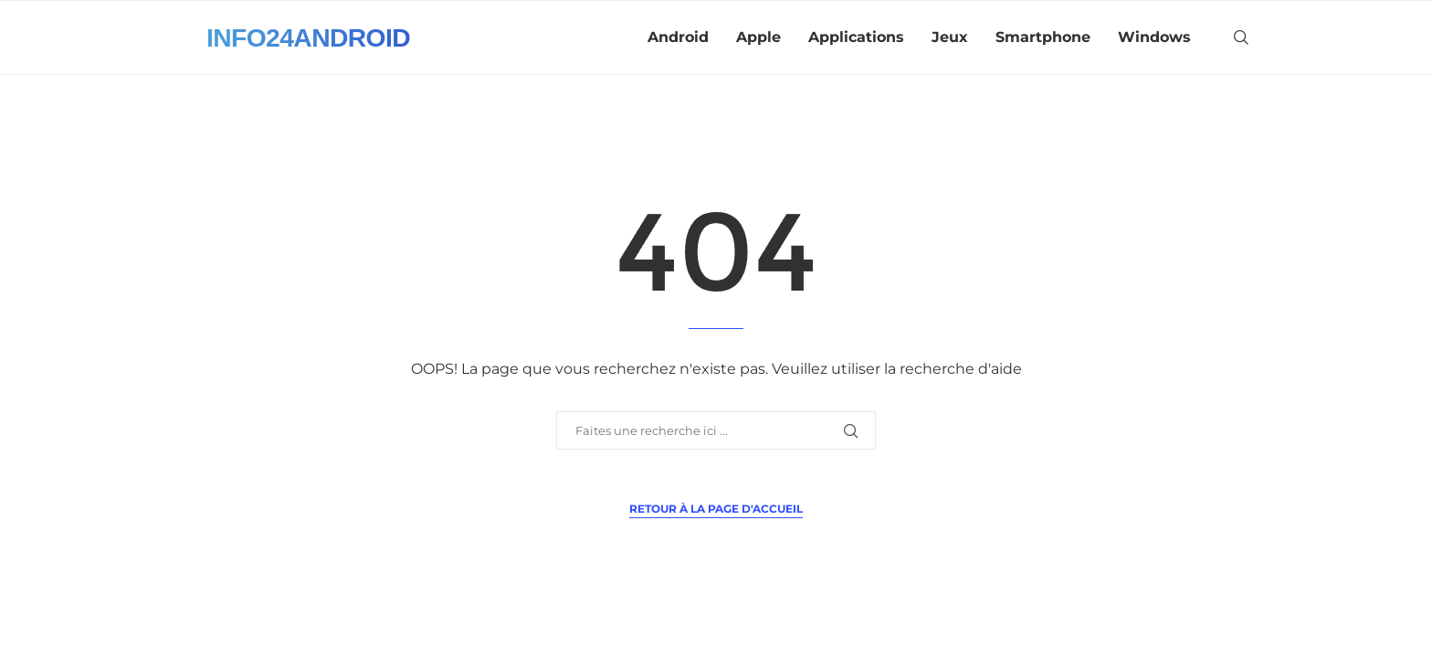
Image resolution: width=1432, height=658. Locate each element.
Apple (758, 37)
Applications (856, 37)
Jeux (950, 37)
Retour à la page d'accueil (716, 508)
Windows (1154, 37)
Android (678, 37)
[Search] (1241, 37)
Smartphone (1042, 37)
